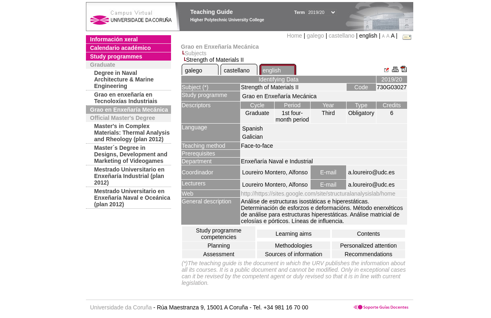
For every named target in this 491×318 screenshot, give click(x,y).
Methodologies (293, 245)
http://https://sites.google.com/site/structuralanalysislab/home (318, 193)
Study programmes (116, 56)
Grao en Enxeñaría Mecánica (129, 109)
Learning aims (294, 233)
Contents (368, 233)
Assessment (218, 254)
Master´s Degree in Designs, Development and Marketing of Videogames (130, 154)
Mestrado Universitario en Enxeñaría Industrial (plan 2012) (129, 176)
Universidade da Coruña (121, 307)
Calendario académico (120, 48)
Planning (218, 245)
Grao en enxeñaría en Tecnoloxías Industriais (126, 97)
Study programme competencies (218, 233)
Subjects (196, 53)
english (272, 70)
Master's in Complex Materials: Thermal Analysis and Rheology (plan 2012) (132, 132)
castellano (341, 35)
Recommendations (368, 254)
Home (295, 35)
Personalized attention (368, 245)
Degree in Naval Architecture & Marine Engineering (123, 79)
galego (315, 35)
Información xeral (114, 39)
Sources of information (293, 254)
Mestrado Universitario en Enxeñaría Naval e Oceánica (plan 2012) (132, 197)
